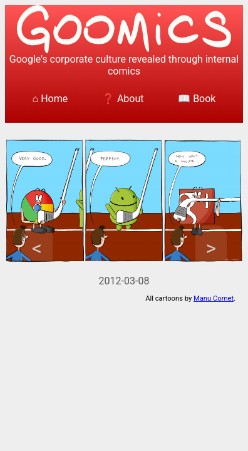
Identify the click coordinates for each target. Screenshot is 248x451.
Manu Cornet (214, 298)
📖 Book (196, 99)
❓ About (123, 99)
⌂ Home (50, 99)
